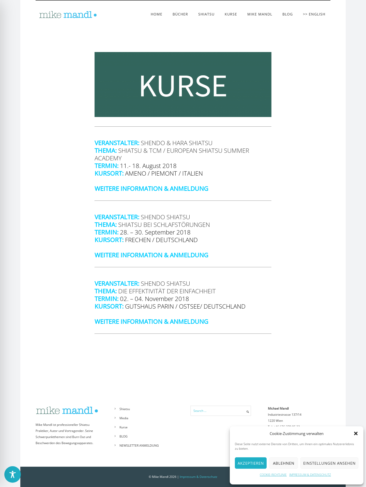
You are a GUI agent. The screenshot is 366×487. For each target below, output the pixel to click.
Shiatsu (124, 409)
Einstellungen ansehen (329, 463)
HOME (156, 14)
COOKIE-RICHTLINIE (273, 475)
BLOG (287, 14)
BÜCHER (180, 14)
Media (123, 418)
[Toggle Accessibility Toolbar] (12, 474)
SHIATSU (206, 14)
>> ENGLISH (314, 14)
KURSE (231, 14)
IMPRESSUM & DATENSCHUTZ (310, 475)
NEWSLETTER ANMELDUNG (139, 445)
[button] (355, 433)
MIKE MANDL (259, 14)
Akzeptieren (251, 463)
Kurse (123, 427)
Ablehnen (283, 463)
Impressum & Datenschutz (198, 477)
